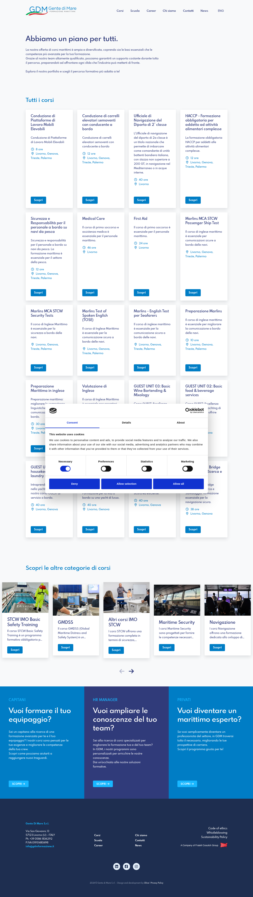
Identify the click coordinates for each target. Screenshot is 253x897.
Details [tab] (126, 422)
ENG (221, 10)
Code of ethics (217, 828)
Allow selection (126, 483)
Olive (146, 883)
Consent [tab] (72, 422)
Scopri (38, 200)
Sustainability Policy (214, 837)
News (204, 10)
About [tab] (181, 422)
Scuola (135, 10)
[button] (131, 671)
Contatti (188, 10)
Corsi (120, 10)
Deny (74, 483)
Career (151, 10)
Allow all (178, 483)
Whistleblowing (217, 832)
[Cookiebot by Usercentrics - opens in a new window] (188, 410)
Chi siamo (169, 10)
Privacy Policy (157, 883)
